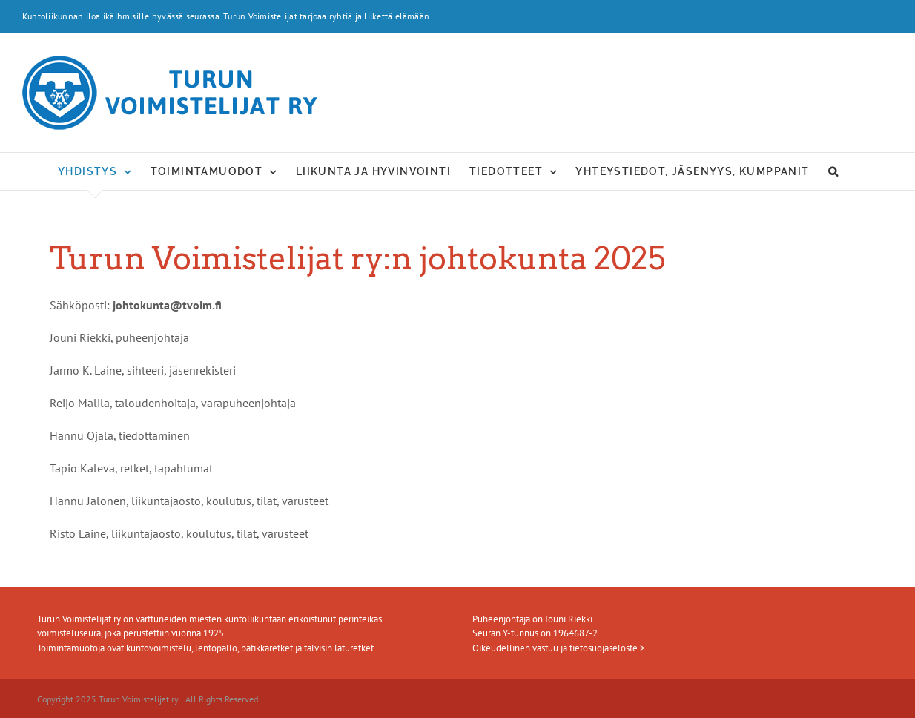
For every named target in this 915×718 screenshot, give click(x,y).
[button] (833, 171)
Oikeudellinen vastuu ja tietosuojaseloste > (558, 648)
